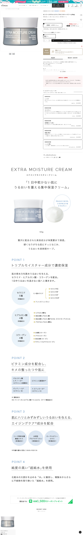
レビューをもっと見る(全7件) (49, 149)
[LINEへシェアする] (59, 157)
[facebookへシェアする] (56, 157)
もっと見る (63, 71)
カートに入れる (67, 40)
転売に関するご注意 (78, 46)
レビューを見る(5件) (78, 19)
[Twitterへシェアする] (58, 157)
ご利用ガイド (61, 53)
